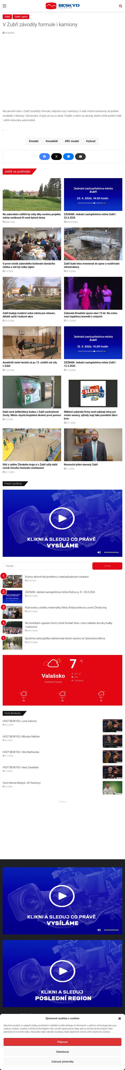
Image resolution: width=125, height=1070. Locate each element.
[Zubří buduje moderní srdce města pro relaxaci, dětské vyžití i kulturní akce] (32, 293)
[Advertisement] (62, 829)
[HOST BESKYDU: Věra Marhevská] (112, 756)
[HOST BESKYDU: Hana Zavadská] (112, 772)
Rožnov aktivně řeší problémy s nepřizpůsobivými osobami (57, 576)
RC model (73, 141)
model (34, 141)
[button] (119, 1018)
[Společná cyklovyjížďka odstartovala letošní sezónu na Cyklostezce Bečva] (12, 643)
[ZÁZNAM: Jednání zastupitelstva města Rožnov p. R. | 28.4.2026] (12, 596)
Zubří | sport (21, 16)
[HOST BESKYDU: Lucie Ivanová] (112, 725)
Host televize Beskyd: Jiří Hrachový (21, 782)
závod (91, 141)
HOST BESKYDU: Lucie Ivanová (19, 721)
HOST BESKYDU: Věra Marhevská (21, 752)
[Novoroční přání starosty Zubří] (93, 444)
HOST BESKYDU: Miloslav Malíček (21, 736)
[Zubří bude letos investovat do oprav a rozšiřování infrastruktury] (93, 243)
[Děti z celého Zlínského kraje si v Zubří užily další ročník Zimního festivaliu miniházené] (32, 444)
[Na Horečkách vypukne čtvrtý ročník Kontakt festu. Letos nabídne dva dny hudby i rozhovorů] (12, 627)
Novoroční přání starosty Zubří (81, 464)
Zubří (7, 16)
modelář (52, 141)
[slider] (111, 552)
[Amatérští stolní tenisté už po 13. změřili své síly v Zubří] (32, 342)
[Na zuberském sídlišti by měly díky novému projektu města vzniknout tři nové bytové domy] (32, 194)
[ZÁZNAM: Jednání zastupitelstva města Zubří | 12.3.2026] (93, 342)
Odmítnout (62, 1051)
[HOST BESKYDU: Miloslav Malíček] (112, 741)
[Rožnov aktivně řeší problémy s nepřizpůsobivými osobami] (12, 581)
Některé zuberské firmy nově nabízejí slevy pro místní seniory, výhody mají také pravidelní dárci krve (91, 415)
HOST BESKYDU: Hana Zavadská (21, 767)
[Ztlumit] (99, 552)
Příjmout (62, 1042)
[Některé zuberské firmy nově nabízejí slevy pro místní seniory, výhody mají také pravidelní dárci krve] (93, 392)
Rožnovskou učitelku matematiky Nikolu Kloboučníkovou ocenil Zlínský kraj (65, 607)
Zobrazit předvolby (62, 1061)
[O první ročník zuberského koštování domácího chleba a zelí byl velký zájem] (32, 243)
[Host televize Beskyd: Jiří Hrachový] (112, 787)
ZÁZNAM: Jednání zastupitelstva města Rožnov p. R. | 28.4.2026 (60, 592)
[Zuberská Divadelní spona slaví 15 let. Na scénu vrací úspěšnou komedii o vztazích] (93, 293)
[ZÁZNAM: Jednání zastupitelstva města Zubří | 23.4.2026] (93, 194)
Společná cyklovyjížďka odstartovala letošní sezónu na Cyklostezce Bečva (65, 638)
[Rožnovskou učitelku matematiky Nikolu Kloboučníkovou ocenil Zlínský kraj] (12, 612)
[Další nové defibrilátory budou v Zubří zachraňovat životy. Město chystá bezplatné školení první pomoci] (32, 392)
